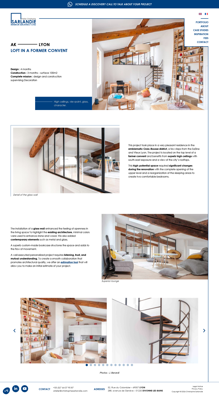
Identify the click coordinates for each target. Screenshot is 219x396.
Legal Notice (198, 386)
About (204, 26)
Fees (205, 38)
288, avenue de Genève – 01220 (135, 390)
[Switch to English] (200, 14)
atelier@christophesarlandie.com (70, 390)
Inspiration (201, 34)
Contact (202, 42)
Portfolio (202, 22)
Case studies (200, 30)
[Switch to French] (206, 14)
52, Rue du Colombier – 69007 (126, 387)
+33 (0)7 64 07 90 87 (63, 387)
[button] (14, 330)
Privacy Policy (197, 389)
